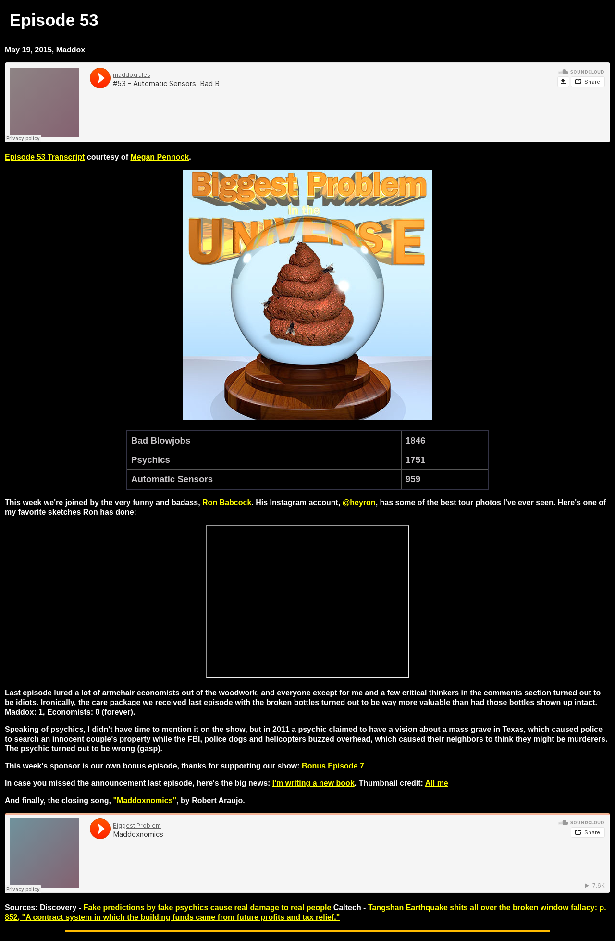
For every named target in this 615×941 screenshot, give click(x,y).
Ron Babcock (226, 502)
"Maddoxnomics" (145, 800)
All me (436, 783)
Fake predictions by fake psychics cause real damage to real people (208, 908)
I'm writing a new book (313, 783)
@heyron (359, 502)
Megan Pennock (159, 157)
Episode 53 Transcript (45, 157)
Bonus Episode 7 (333, 766)
